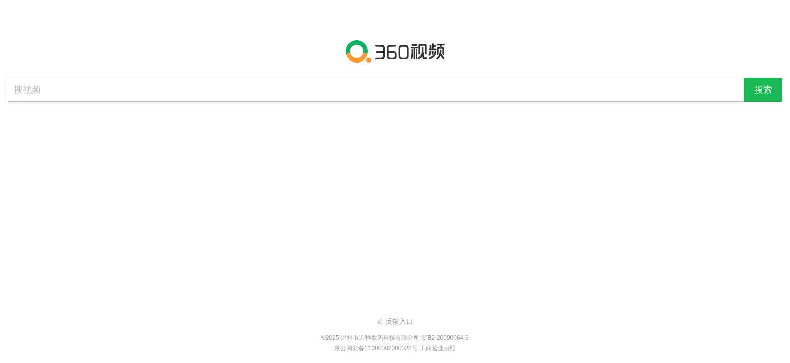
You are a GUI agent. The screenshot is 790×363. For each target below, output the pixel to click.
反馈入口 (395, 321)
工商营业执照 (437, 348)
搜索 (763, 90)
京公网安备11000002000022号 (375, 348)
